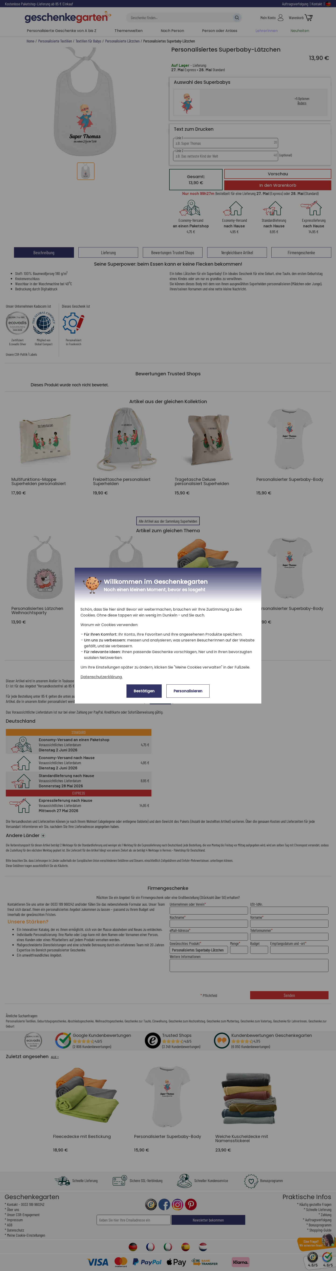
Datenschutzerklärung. (101, 677)
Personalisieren (188, 691)
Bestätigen (144, 691)
